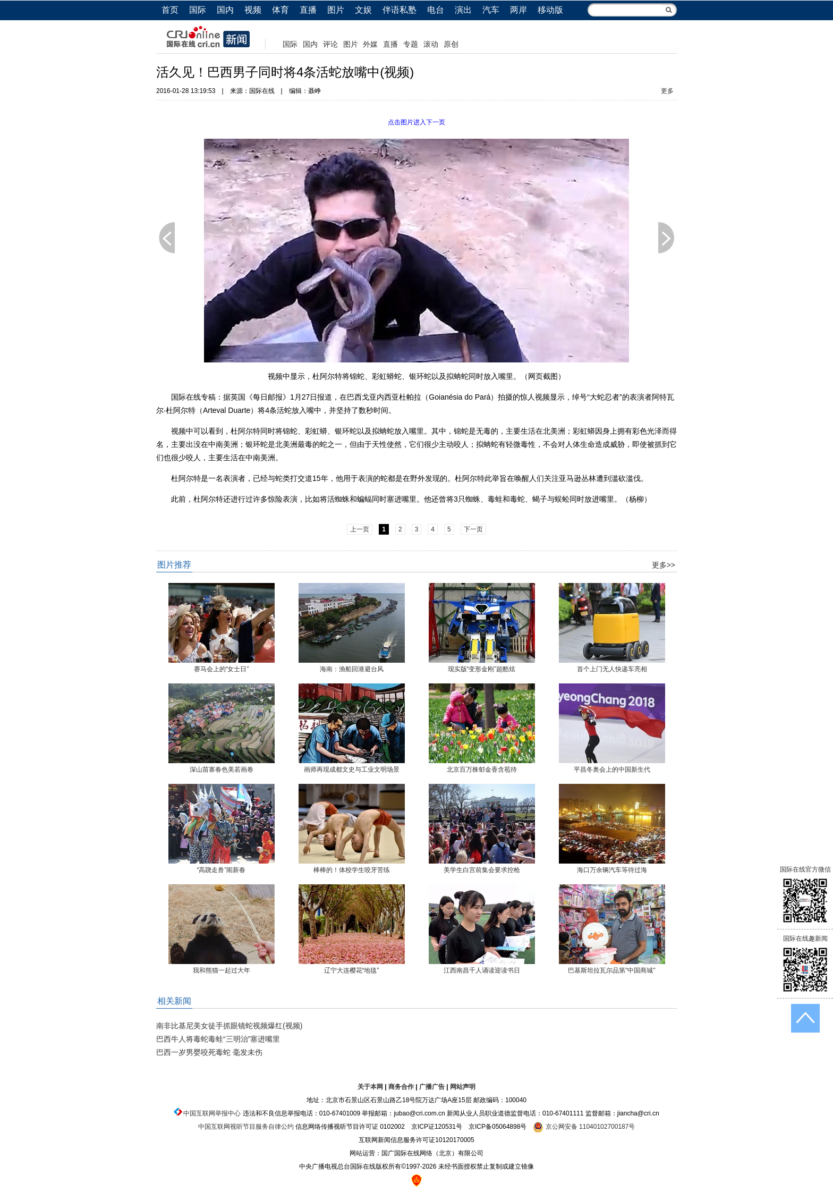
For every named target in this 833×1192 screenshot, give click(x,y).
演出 (463, 9)
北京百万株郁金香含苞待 (482, 769)
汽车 (490, 9)
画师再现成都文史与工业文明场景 (352, 769)
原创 (451, 44)
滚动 (430, 44)
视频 (252, 9)
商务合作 (401, 1086)
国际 (197, 9)
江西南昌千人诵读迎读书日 (482, 970)
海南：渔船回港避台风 (352, 669)
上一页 (167, 237)
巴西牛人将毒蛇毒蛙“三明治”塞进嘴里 (218, 1039)
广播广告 (432, 1086)
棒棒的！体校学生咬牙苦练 (351, 870)
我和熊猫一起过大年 (221, 970)
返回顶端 (805, 1018)
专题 (410, 44)
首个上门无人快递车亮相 (612, 669)
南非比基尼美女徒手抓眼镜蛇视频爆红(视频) (229, 1025)
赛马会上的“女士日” (221, 669)
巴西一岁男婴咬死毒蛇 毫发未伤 (209, 1052)
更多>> (663, 565)
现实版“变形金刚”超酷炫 (482, 669)
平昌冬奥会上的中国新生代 (612, 769)
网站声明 (462, 1086)
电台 (435, 9)
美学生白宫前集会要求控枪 (482, 870)
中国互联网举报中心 (212, 1113)
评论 (330, 44)
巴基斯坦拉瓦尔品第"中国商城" (612, 970)
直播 (308, 9)
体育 (280, 9)
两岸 (518, 9)
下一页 (666, 237)
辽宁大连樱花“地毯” (351, 970)
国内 (225, 9)
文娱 (363, 9)
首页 (170, 9)
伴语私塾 (399, 9)
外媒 (370, 44)
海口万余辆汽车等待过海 (612, 870)
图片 (335, 9)
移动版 (550, 9)
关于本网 (370, 1086)
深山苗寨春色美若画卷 (221, 769)
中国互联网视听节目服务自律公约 (246, 1126)
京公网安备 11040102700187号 (584, 1126)
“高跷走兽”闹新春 (221, 870)
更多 (667, 91)
